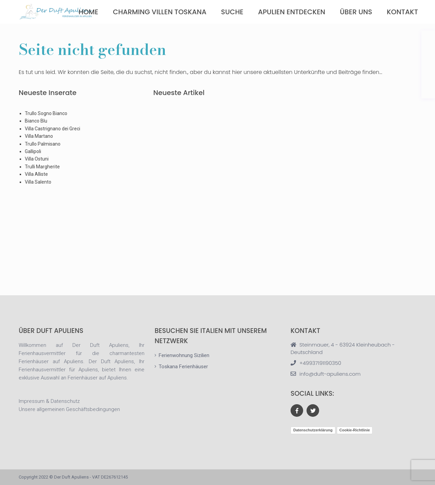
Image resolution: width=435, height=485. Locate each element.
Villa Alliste (36, 174)
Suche (232, 12)
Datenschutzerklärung (313, 430)
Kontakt (402, 12)
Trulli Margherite (42, 166)
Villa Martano (39, 136)
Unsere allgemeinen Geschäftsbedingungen (69, 409)
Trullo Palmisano (42, 144)
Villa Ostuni (37, 159)
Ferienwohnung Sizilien (184, 355)
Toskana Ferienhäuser (183, 366)
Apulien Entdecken (291, 12)
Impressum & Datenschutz (49, 401)
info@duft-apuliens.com (330, 373)
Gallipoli (33, 151)
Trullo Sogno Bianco (46, 113)
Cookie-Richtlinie (355, 430)
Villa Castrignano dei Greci (52, 128)
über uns (356, 12)
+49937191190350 (320, 363)
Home (88, 12)
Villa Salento (38, 182)
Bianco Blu (36, 121)
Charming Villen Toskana (159, 12)
